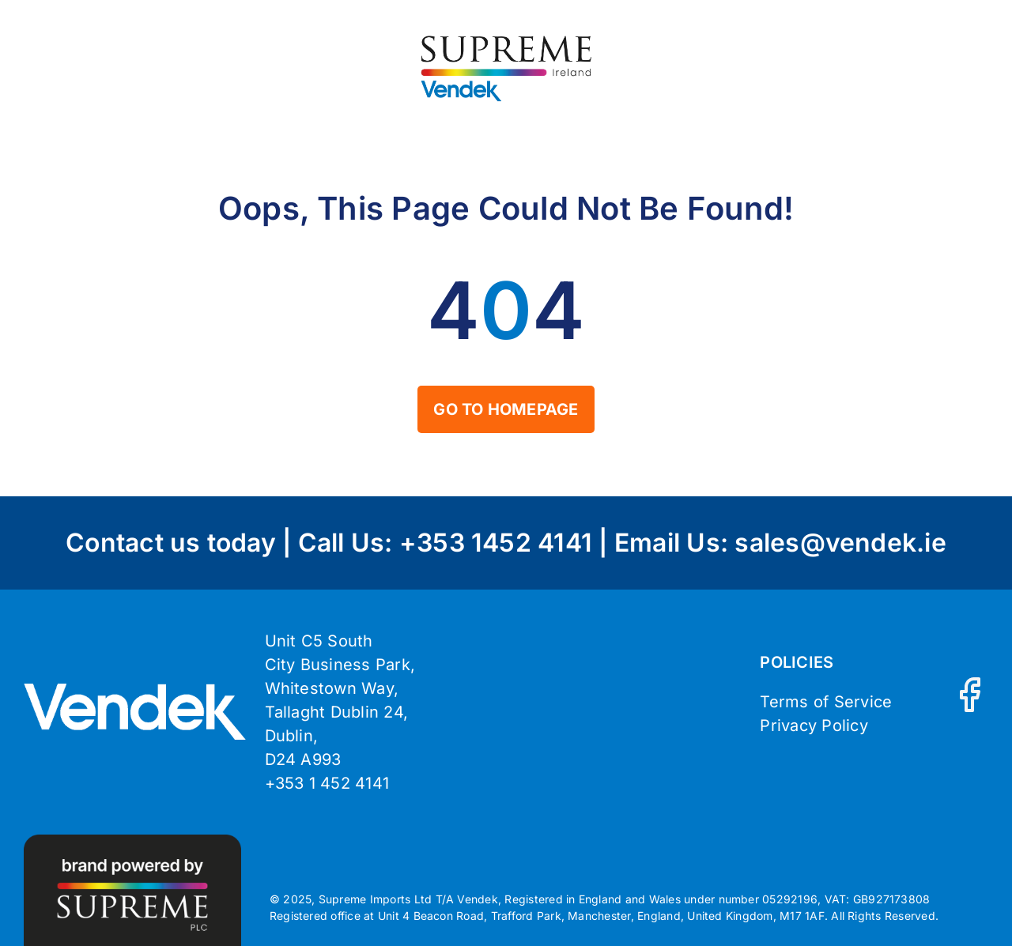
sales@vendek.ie (840, 542)
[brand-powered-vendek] (132, 841)
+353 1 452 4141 (327, 783)
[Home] (505, 409)
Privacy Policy (813, 725)
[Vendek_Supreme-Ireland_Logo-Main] (506, 38)
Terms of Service (826, 701)
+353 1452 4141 (495, 542)
